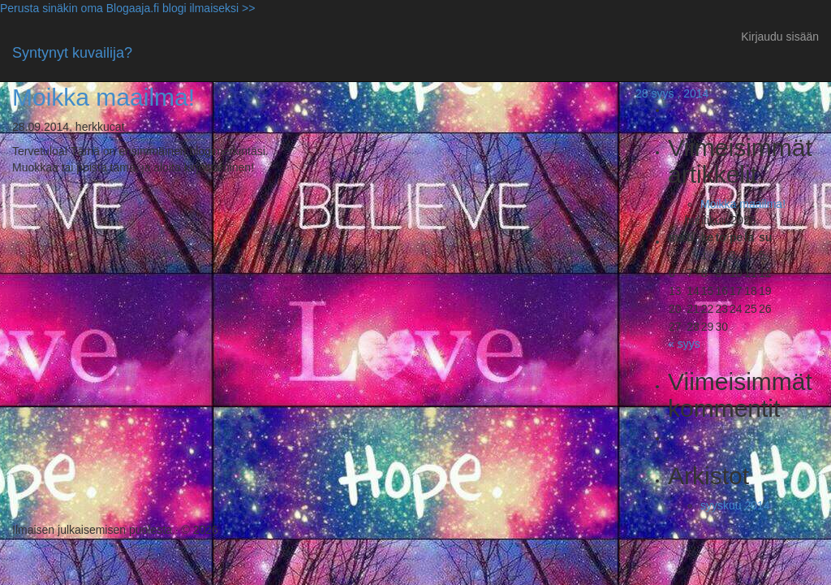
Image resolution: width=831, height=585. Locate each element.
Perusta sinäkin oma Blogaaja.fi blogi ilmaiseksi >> (127, 8)
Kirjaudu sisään (780, 36)
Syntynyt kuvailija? (72, 53)
